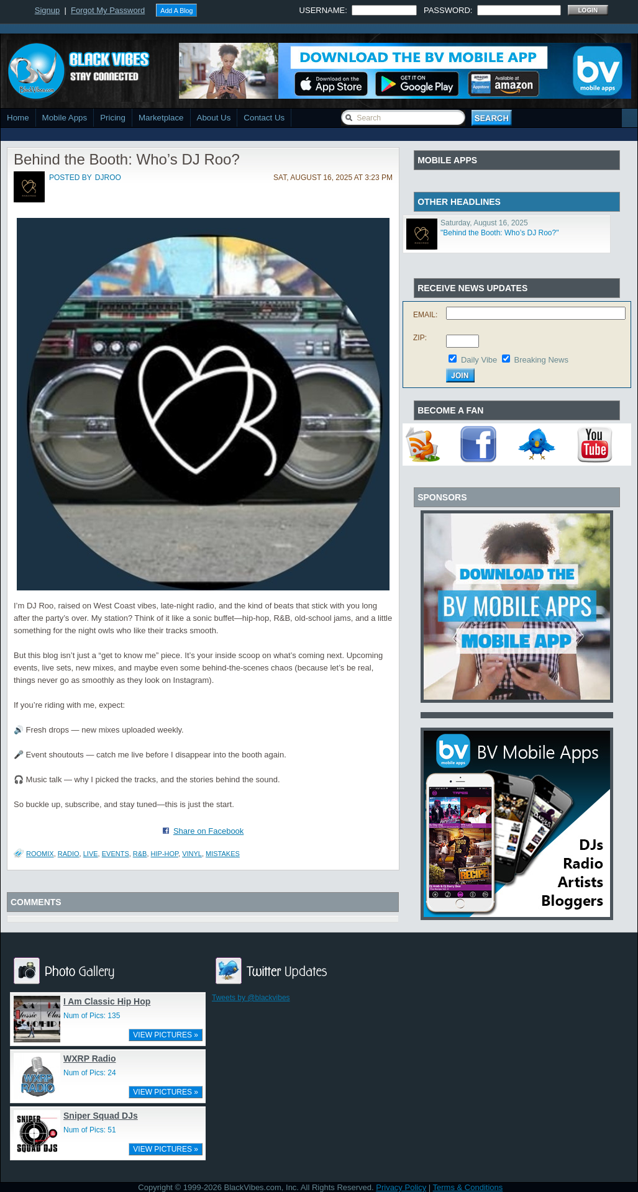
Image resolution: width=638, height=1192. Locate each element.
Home (18, 117)
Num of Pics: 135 (91, 1015)
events (115, 853)
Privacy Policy (401, 1187)
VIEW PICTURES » (165, 1035)
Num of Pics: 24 (89, 1072)
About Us (214, 117)
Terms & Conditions (468, 1187)
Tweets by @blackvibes (251, 997)
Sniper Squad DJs (100, 1116)
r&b (140, 853)
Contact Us (264, 117)
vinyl (192, 853)
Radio (69, 853)
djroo (108, 177)
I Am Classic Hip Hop (106, 1001)
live (90, 853)
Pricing (112, 117)
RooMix (40, 853)
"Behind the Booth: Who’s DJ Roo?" (499, 232)
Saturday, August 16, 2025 (484, 223)
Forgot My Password (108, 10)
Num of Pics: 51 (89, 1130)
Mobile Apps (65, 117)
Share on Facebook (208, 831)
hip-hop (164, 853)
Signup (47, 10)
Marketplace (161, 117)
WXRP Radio (89, 1058)
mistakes (223, 853)
